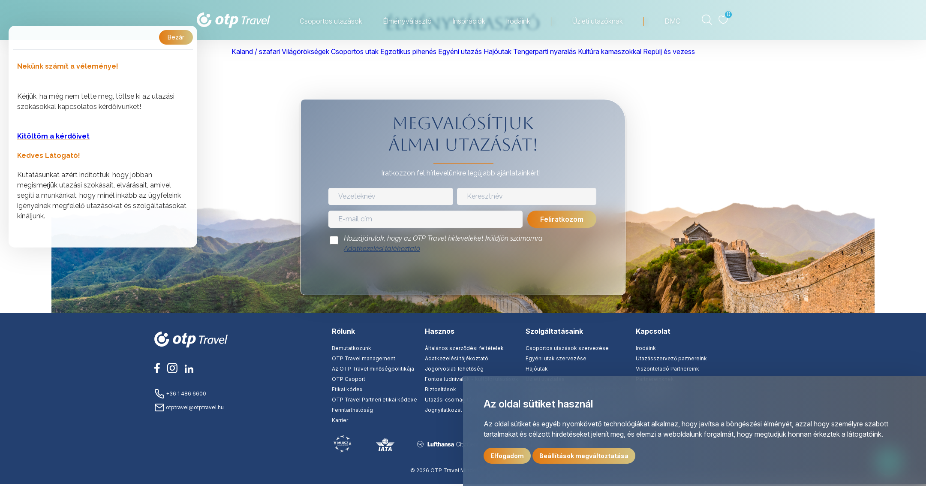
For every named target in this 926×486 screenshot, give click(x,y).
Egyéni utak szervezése (556, 358)
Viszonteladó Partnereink (667, 368)
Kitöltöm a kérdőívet (53, 136)
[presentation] (463, 276)
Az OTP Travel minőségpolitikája (373, 368)
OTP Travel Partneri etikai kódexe (374, 399)
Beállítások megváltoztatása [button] (583, 455)
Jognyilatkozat (443, 410)
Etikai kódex (347, 389)
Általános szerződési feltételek (464, 348)
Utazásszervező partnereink (671, 358)
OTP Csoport (348, 379)
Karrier (340, 420)
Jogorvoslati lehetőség (454, 368)
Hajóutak (537, 368)
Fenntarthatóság (352, 410)
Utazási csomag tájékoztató (460, 399)
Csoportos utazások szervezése (567, 348)
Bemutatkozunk (351, 348)
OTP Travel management (363, 358)
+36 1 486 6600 (180, 393)
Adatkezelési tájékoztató (382, 249)
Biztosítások (440, 389)
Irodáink (646, 348)
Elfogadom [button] (507, 455)
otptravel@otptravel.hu (189, 407)
